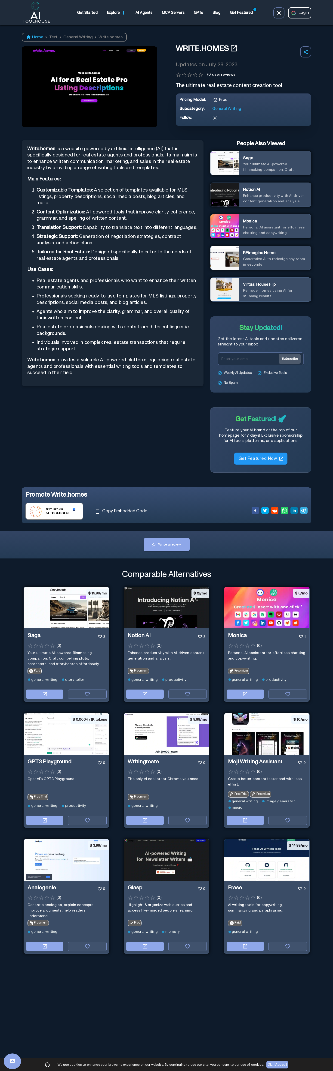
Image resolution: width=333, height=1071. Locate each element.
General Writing (78, 37)
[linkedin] (294, 511)
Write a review (167, 544)
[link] (87, 13)
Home (34, 37)
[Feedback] (12, 1061)
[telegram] (304, 511)
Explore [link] (116, 13)
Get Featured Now (260, 459)
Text (53, 37)
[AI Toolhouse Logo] (34, 13)
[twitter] (265, 511)
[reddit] (274, 511)
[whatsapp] (284, 511)
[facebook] (255, 511)
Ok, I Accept (277, 1064)
